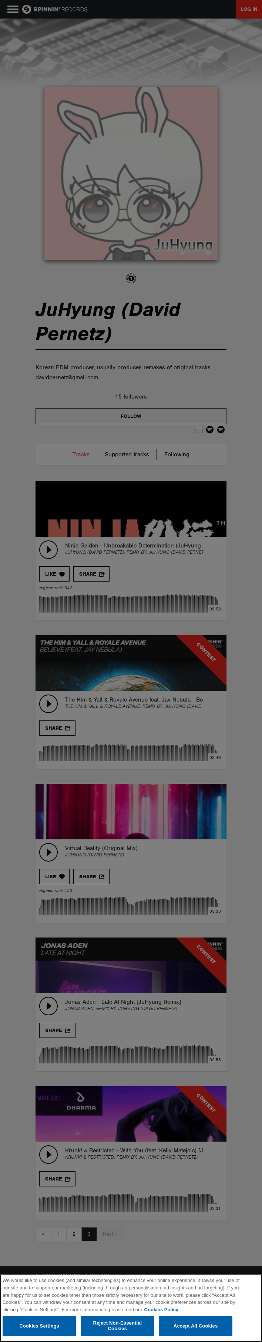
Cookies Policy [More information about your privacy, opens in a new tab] (161, 1309)
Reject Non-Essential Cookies (117, 1326)
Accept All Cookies (196, 1326)
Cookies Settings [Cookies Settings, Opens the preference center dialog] (39, 1326)
